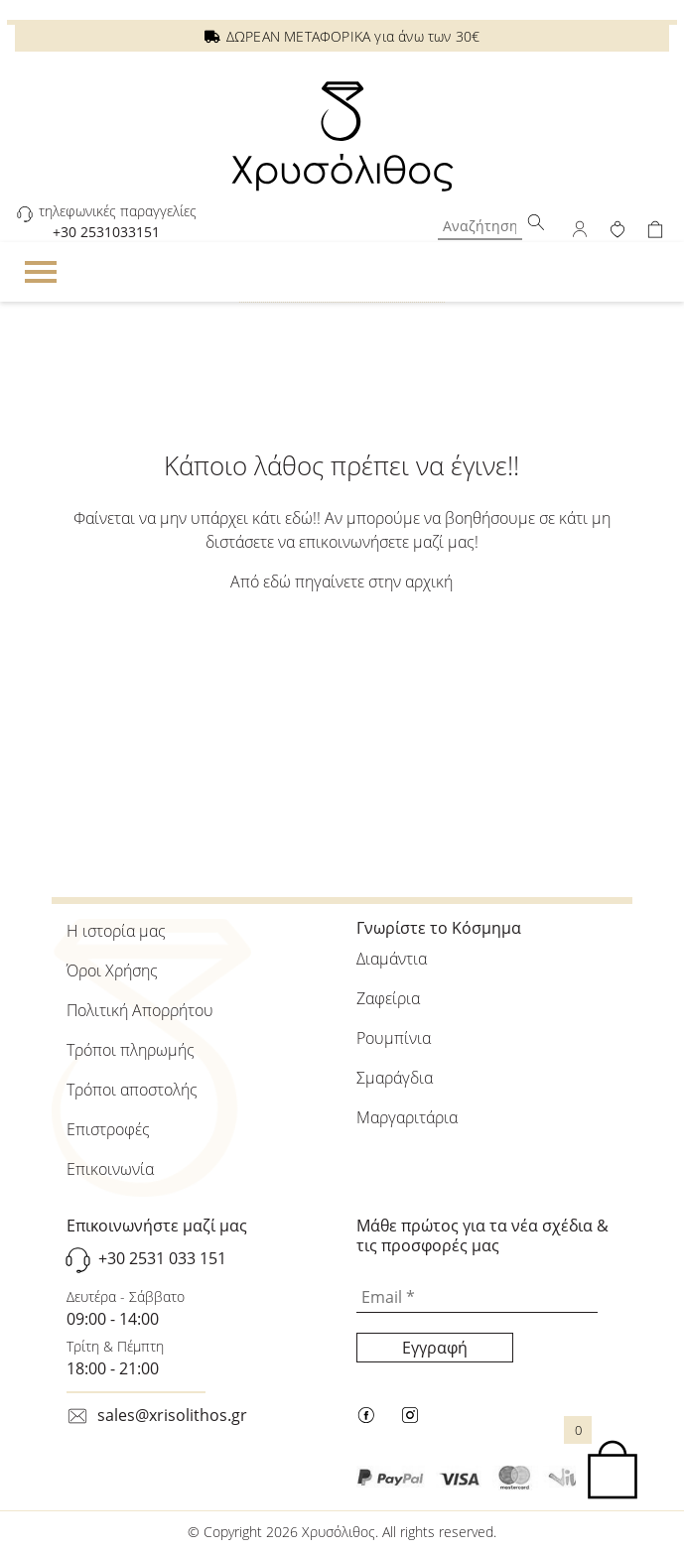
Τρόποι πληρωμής (131, 1050)
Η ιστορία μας (116, 931)
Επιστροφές (108, 1129)
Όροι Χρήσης (112, 970)
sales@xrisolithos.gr (172, 1415)
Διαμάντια (391, 959)
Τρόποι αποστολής (132, 1089)
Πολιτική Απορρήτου (140, 1010)
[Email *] (477, 1298)
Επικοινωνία (110, 1169)
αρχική (429, 581)
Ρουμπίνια (393, 1038)
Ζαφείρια (388, 998)
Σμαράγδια (394, 1078)
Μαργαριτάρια (407, 1117)
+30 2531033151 (106, 231)
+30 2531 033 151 (162, 1258)
